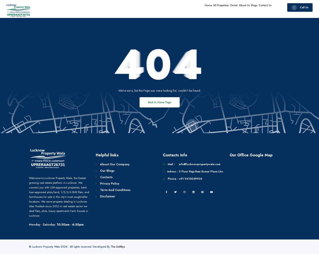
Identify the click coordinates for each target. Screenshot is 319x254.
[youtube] (211, 192)
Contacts (106, 177)
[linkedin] (193, 192)
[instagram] (184, 192)
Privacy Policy (109, 183)
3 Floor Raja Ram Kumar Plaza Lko (201, 171)
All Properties (198, 7)
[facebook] (166, 192)
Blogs (247, 7)
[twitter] (175, 192)
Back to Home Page (159, 102)
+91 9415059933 (190, 179)
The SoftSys (118, 247)
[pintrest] (202, 192)
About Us (232, 7)
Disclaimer (107, 196)
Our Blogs (107, 171)
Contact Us (262, 7)
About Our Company (115, 164)
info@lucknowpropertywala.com (199, 164)
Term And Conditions (115, 190)
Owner (217, 7)
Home (181, 7)
